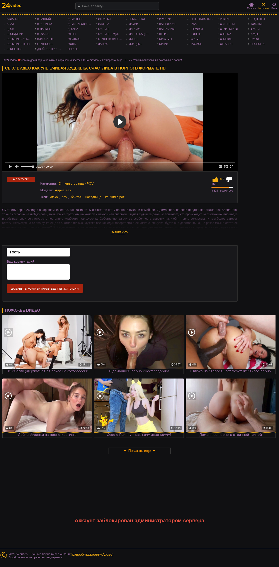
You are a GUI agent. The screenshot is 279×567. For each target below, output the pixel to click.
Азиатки (13, 18)
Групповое (45, 44)
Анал (10, 23)
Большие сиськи (19, 39)
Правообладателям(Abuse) (92, 554)
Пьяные (195, 34)
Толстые (256, 23)
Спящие (226, 39)
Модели (251, 6)
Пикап (194, 23)
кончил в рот (114, 197)
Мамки (133, 23)
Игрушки (104, 18)
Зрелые (73, 49)
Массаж (134, 29)
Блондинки (15, 34)
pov (64, 197)
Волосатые (45, 39)
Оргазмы (165, 39)
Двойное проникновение (50, 49)
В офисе (43, 34)
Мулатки (165, 18)
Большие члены (18, 44)
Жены (72, 34)
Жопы (72, 44)
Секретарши (229, 29)
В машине (44, 29)
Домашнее (75, 18)
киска (54, 197)
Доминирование (80, 23)
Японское (257, 44)
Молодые (135, 44)
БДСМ (10, 29)
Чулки (254, 39)
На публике (167, 29)
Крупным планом (110, 39)
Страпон (226, 44)
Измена (103, 23)
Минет (133, 39)
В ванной (44, 18)
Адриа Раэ (63, 190)
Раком (194, 39)
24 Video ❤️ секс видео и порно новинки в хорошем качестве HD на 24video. (52, 60)
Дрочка (73, 29)
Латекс (103, 44)
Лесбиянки (137, 18)
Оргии (163, 44)
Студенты (257, 18)
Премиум (196, 29)
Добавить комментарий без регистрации (45, 288)
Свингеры (227, 23)
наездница (93, 197)
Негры (163, 34)
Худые (255, 34)
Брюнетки (14, 49)
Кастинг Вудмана (110, 34)
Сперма (225, 34)
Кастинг (104, 29)
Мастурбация (138, 34)
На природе (167, 23)
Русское (196, 44)
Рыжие (225, 18)
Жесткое (74, 39)
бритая (76, 197)
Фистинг (256, 29)
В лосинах (45, 23)
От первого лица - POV (203, 18)
